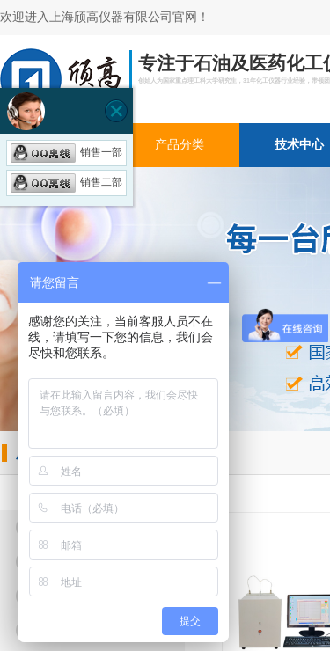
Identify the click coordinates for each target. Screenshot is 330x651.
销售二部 (66, 182)
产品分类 (179, 144)
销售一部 (66, 152)
